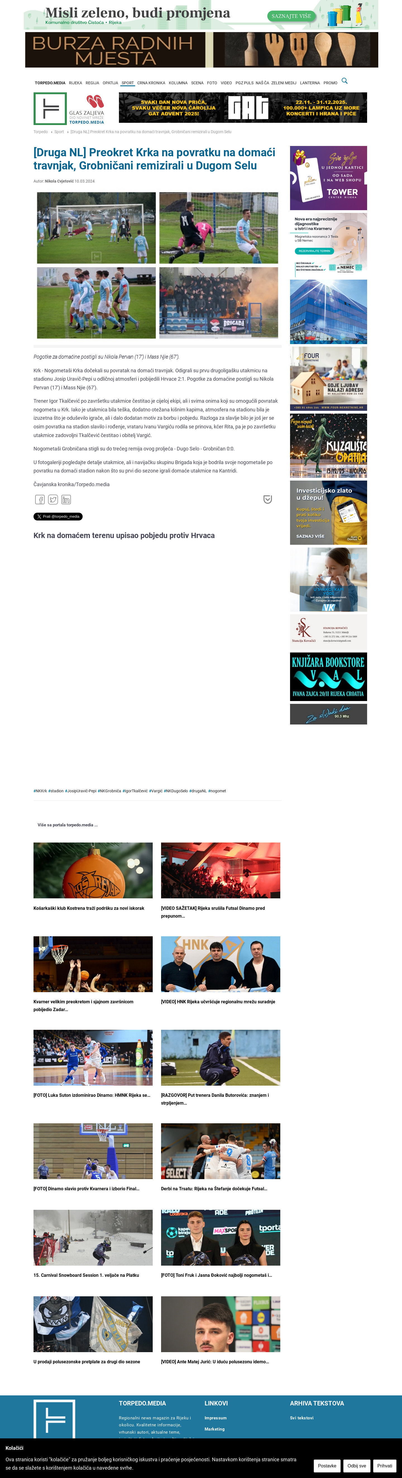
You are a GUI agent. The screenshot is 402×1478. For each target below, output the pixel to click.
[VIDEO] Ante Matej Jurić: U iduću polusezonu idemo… (215, 1361)
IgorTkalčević (136, 791)
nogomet (218, 791)
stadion (57, 791)
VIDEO (226, 83)
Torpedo (41, 131)
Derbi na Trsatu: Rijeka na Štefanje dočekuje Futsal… (214, 1188)
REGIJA (92, 83)
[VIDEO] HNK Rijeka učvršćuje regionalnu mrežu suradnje (218, 1001)
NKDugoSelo (177, 791)
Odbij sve (357, 1465)
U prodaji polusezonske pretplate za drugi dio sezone (87, 1361)
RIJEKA (75, 83)
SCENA (197, 83)
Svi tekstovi (302, 1418)
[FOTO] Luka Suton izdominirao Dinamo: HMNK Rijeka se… (92, 1095)
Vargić (156, 791)
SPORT (128, 83)
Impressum (216, 1418)
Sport (59, 131)
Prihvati (384, 1465)
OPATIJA (110, 83)
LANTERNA (310, 83)
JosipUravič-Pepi (81, 791)
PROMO (331, 83)
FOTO (212, 83)
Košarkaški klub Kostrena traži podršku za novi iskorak (89, 908)
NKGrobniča (110, 791)
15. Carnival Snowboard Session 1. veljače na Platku (86, 1275)
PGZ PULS (244, 83)
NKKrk (41, 791)
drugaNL (199, 791)
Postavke (327, 1465)
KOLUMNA (178, 83)
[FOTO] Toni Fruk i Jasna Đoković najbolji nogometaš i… (216, 1275)
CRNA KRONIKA (151, 83)
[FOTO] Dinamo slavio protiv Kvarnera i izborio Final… (87, 1188)
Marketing (215, 1429)
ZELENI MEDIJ (283, 83)
